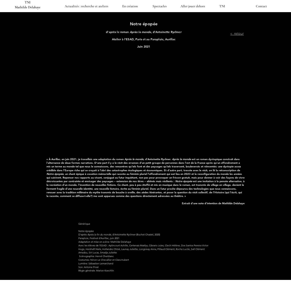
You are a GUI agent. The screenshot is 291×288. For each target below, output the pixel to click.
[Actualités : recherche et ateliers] (86, 6)
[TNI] (222, 6)
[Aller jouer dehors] (193, 6)
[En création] (130, 6)
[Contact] (261, 6)
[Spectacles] (159, 6)
